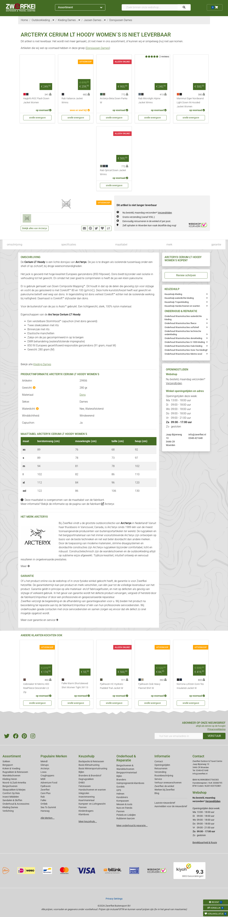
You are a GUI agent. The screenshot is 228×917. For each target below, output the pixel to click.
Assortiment (80, 7)
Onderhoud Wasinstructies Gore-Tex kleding (185, 350)
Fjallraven (46, 786)
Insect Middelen (11, 796)
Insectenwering (87, 796)
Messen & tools (124, 804)
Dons (83, 394)
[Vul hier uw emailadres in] (178, 736)
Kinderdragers (86, 811)
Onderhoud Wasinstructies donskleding (183, 338)
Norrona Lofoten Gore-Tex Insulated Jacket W (190, 686)
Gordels (120, 786)
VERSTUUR (214, 736)
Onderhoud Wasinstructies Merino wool (183, 354)
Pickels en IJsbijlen (126, 815)
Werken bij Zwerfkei (164, 789)
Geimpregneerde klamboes (130, 783)
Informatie (162, 756)
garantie (216, 244)
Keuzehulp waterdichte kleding (179, 298)
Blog (156, 793)
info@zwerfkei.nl (197, 434)
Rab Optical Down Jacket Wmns (113, 172)
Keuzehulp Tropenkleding (177, 302)
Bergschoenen (10, 786)
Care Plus (45, 793)
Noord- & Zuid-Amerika (14, 782)
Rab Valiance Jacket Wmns (72, 100)
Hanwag (45, 811)
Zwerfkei (45, 789)
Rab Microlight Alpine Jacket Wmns (149, 100)
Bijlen (81, 772)
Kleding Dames (42, 364)
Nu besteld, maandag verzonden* (147, 212)
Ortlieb (44, 803)
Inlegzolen (84, 793)
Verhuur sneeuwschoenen (168, 782)
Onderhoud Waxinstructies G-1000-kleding (185, 342)
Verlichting (8, 811)
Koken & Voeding (11, 768)
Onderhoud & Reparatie (126, 758)
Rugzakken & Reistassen (15, 772)
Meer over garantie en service (39, 620)
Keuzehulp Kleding (173, 294)
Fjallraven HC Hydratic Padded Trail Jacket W (111, 686)
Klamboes (84, 814)
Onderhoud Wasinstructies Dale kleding (183, 346)
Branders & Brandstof (90, 775)
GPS (118, 790)
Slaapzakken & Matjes (14, 789)
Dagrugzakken (86, 779)
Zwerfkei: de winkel (164, 786)
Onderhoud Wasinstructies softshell (182, 327)
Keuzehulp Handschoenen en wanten (182, 306)
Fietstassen (85, 786)
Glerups (45, 765)
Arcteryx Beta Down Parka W (113, 100)
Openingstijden (162, 765)
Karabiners (122, 797)
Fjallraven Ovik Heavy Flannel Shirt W (149, 686)
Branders (121, 779)
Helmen (120, 793)
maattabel (121, 244)
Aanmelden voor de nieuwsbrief (170, 806)
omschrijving (14, 244)
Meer (25, 566)
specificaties (68, 244)
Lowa (43, 772)
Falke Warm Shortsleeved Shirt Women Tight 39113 (75, 685)
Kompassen (122, 800)
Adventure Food (49, 782)
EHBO (82, 782)
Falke (43, 800)
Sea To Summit (48, 807)
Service (158, 779)
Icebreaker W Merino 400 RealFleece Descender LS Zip (36, 688)
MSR (43, 779)
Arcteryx (107, 504)
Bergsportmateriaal (126, 772)
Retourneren (160, 768)
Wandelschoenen (11, 775)
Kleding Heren (10, 779)
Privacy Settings (114, 898)
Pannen (120, 811)
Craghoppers (47, 775)
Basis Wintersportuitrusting (93, 768)
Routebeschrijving (163, 775)
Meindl (44, 761)
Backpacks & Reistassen (91, 761)
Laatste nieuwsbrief (164, 802)
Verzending (160, 772)
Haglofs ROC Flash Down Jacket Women (36, 100)
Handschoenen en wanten (92, 789)
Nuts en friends (124, 807)
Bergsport (8, 765)
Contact (158, 761)
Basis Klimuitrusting (89, 765)
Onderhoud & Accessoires (16, 803)
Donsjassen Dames (97, 48)
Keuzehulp (86, 756)
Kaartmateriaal (86, 800)
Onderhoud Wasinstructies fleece (180, 323)
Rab (43, 796)
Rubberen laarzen (125, 818)
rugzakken (147, 531)
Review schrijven (186, 275)
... (52, 20)
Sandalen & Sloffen (12, 800)
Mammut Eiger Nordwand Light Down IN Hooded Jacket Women (190, 102)
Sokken (6, 761)
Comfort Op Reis (11, 793)
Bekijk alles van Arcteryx (34, 228)
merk (169, 244)
